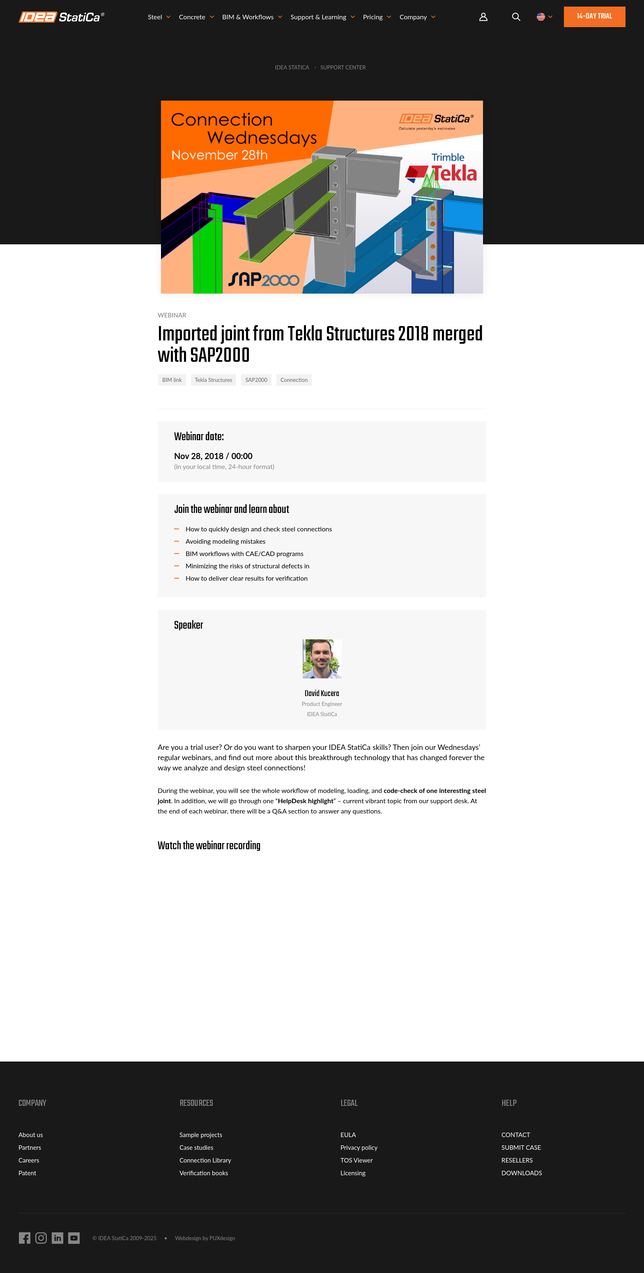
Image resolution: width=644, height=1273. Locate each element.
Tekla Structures (213, 380)
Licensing (353, 1172)
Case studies (196, 1147)
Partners (29, 1147)
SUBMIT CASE (521, 1147)
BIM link (172, 380)
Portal (483, 18)
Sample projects (200, 1134)
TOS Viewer (356, 1160)
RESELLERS (517, 1160)
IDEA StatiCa (292, 67)
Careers (28, 1160)
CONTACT (515, 1134)
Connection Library (205, 1160)
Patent (27, 1172)
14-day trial (594, 18)
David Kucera (322, 694)
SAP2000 (256, 380)
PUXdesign (222, 1238)
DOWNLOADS (521, 1172)
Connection (294, 380)
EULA (348, 1134)
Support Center (343, 67)
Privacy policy (358, 1147)
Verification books (203, 1172)
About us (30, 1134)
